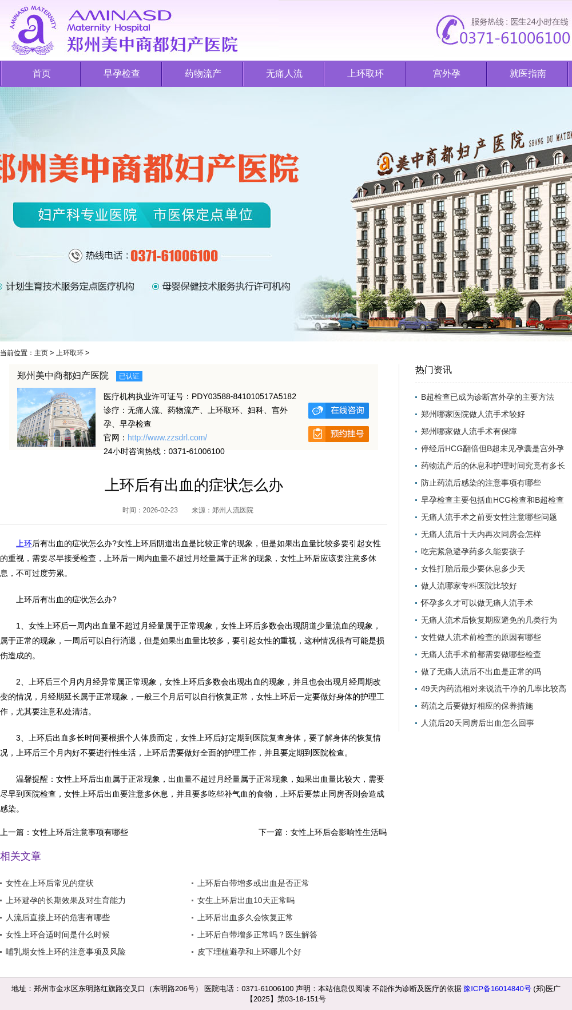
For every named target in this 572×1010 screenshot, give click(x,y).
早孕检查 (122, 73)
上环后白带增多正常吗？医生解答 (257, 934)
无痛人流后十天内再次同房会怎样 (481, 534)
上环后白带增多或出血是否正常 (253, 883)
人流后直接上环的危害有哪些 (58, 917)
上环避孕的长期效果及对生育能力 (66, 900)
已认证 (129, 376)
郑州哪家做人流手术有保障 (469, 431)
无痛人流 (284, 73)
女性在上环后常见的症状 (50, 883)
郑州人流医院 (232, 510)
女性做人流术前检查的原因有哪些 (481, 637)
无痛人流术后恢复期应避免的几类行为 (489, 620)
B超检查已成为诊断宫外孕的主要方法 (487, 396)
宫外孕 (446, 73)
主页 (41, 353)
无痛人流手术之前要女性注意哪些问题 (489, 517)
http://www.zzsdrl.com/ (167, 437)
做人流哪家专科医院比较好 (469, 585)
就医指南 (528, 73)
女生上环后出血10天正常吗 (246, 900)
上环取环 (365, 73)
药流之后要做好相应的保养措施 (477, 705)
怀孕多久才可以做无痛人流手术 (477, 602)
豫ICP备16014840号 (497, 988)
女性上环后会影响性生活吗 (339, 832)
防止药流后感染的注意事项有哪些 (481, 482)
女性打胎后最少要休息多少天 (473, 568)
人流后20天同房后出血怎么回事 (477, 722)
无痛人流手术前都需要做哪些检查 (481, 654)
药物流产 (203, 73)
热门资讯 (433, 370)
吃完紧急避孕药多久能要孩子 (473, 551)
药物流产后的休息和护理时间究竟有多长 (493, 465)
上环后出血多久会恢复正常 (245, 917)
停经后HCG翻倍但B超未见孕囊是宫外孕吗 (492, 450)
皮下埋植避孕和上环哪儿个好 (249, 951)
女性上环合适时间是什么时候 (58, 934)
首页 (42, 73)
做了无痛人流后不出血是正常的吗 (481, 671)
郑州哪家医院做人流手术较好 (473, 414)
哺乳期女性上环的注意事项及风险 (66, 951)
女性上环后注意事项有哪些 (80, 832)
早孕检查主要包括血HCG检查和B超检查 (492, 499)
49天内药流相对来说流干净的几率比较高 (493, 688)
